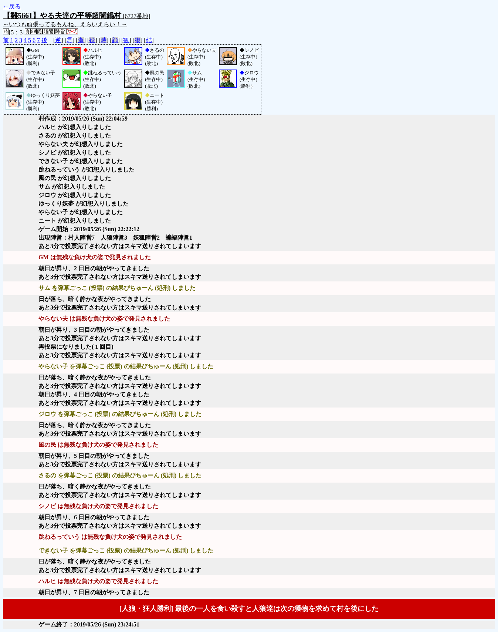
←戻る (12, 6)
